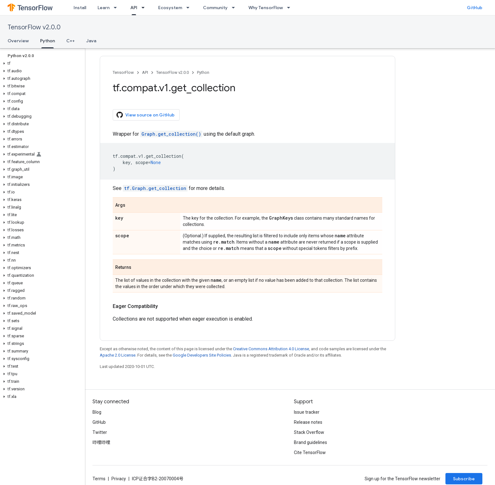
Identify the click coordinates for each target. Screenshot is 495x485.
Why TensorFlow (265, 7)
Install (80, 7)
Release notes (308, 422)
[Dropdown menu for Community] (235, 7)
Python (203, 72)
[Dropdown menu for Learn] (117, 7)
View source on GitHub (145, 115)
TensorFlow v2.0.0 (34, 27)
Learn (104, 7)
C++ (70, 41)
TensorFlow (123, 72)
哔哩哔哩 (101, 442)
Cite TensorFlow (310, 452)
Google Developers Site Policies (202, 355)
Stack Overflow (309, 432)
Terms (98, 478)
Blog (96, 412)
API (145, 72)
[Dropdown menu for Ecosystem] (189, 7)
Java (91, 41)
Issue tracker (306, 412)
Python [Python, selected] (47, 41)
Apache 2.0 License (117, 355)
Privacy (118, 478)
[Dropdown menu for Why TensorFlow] (290, 7)
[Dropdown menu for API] (144, 7)
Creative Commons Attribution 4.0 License (271, 348)
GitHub (474, 7)
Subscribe (464, 479)
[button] (41, 63)
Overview (18, 41)
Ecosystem (170, 7)
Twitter (99, 432)
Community (215, 7)
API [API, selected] (133, 7)
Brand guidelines (310, 442)
